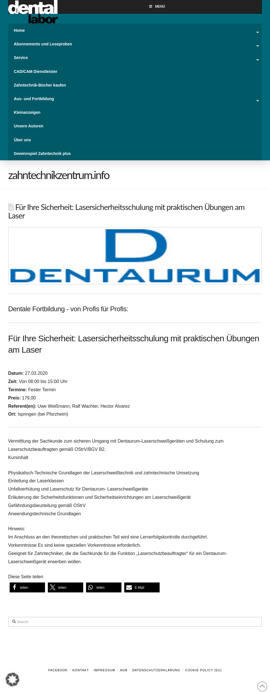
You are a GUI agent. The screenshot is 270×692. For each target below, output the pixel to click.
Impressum (104, 670)
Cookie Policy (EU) (203, 670)
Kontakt (80, 670)
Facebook (58, 670)
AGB (123, 670)
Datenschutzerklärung (156, 670)
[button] (27, 587)
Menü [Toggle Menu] (157, 7)
